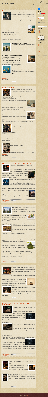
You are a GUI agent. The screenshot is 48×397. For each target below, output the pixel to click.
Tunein (38, 45)
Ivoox (38, 43)
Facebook (39, 51)
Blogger (27, 395)
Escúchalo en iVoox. (4, 78)
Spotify (38, 46)
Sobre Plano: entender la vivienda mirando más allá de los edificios (18, 206)
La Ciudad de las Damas (8, 87)
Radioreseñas (5, 355)
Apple (38, 44)
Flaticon (41, 59)
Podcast (38, 30)
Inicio (16, 389)
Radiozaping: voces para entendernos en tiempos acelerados (16, 163)
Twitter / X (39, 52)
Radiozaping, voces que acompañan (11, 266)
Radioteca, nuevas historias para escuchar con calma (15, 360)
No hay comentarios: (8, 200)
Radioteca (5, 387)
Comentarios (39, 18)
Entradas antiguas (33, 389)
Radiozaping (5, 201)
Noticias (38, 29)
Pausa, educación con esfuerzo (9, 10)
